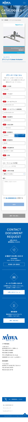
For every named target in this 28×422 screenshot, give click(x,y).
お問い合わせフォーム (14, 292)
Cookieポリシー (8, 411)
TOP (2, 20)
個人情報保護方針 (11, 198)
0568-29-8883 (14, 264)
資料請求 (6, 20)
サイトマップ (7, 408)
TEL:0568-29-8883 (7, 350)
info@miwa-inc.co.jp (11, 355)
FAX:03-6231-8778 (7, 370)
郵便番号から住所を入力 (20, 135)
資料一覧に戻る (14, 216)
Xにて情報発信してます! (15, 399)
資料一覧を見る (14, 320)
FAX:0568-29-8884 (7, 352)
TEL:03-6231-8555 (7, 367)
